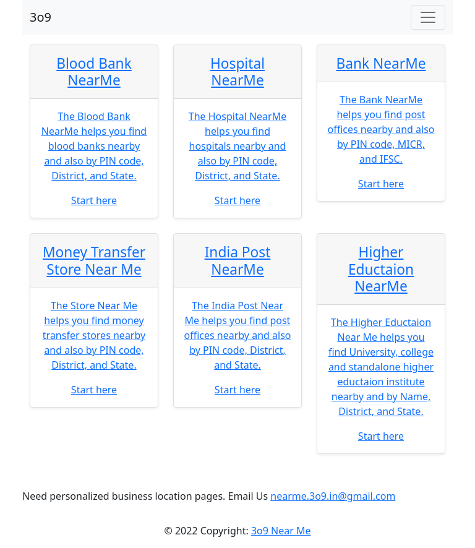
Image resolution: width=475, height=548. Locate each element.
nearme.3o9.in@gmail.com (332, 496)
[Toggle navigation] (428, 17)
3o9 (40, 17)
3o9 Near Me (281, 530)
